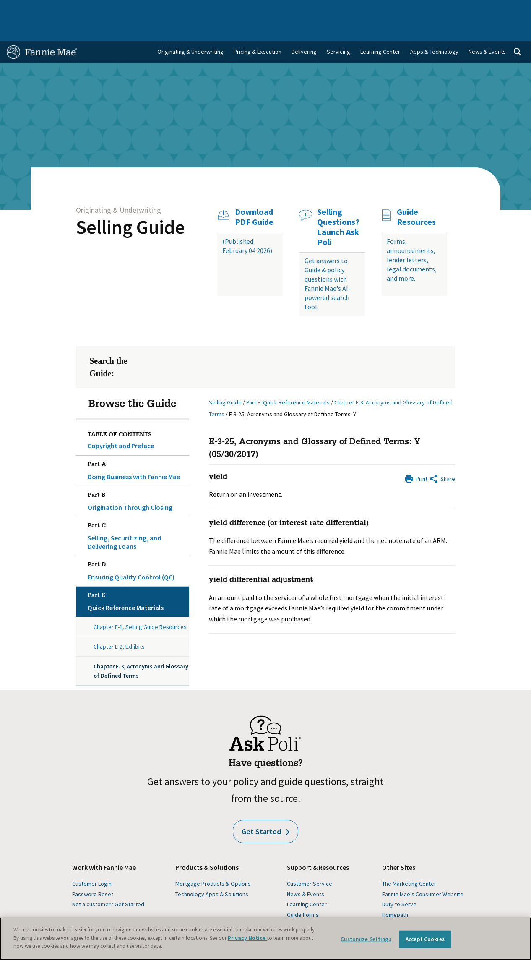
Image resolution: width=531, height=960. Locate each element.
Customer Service (309, 862)
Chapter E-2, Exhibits (119, 625)
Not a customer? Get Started (108, 882)
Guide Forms (303, 893)
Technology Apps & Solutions (211, 872)
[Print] (415, 456)
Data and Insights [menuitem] (393, 9)
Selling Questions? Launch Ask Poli (338, 205)
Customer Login (92, 862)
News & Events (305, 872)
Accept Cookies (425, 939)
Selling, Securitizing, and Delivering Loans (136, 513)
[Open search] (517, 30)
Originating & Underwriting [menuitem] (190, 30)
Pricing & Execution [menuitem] (257, 30)
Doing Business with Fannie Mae (136, 447)
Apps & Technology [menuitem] (434, 30)
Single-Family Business (65, 9)
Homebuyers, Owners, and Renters (257, 9)
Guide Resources (416, 195)
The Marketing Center (409, 862)
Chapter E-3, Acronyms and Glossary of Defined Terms (141, 649)
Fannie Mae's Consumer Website (422, 872)
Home (19, 9)
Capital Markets (183, 9)
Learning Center (307, 882)
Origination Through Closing (136, 478)
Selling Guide (130, 205)
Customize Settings (366, 939)
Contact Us (505, 9)
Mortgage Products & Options (213, 862)
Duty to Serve (399, 882)
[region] (265, 938)
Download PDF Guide (254, 195)
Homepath (395, 893)
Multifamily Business (129, 9)
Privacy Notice (247, 938)
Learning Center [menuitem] (380, 30)
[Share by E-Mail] (442, 456)
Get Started (265, 809)
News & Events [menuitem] (487, 30)
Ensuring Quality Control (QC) (136, 547)
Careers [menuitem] (472, 9)
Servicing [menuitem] (338, 30)
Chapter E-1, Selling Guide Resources (140, 605)
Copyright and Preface (121, 424)
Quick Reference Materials (136, 578)
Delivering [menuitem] (304, 30)
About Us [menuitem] (350, 9)
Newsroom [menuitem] (438, 9)
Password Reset (92, 872)
